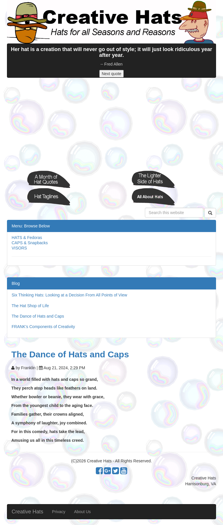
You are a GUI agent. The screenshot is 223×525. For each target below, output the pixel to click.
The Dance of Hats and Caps (38, 316)
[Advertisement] (111, 124)
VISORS (19, 248)
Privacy (58, 511)
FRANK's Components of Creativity (43, 326)
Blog (16, 283)
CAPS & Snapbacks (30, 242)
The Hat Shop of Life (30, 305)
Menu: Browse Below (31, 226)
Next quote (111, 73)
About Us (82, 511)
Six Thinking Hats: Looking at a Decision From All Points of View (69, 295)
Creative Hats (27, 512)
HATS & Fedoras (27, 237)
